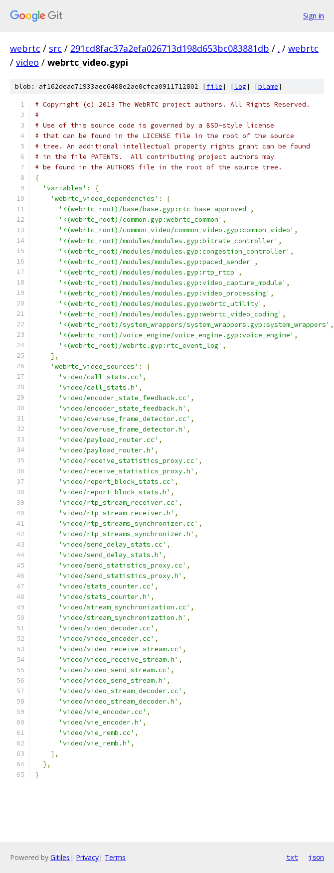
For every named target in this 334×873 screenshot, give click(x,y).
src (55, 48)
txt (292, 857)
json (316, 857)
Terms (115, 857)
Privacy (87, 857)
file (214, 86)
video (27, 62)
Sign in (313, 15)
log (240, 86)
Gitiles (60, 857)
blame (268, 86)
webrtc (25, 48)
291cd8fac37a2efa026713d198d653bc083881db (169, 48)
